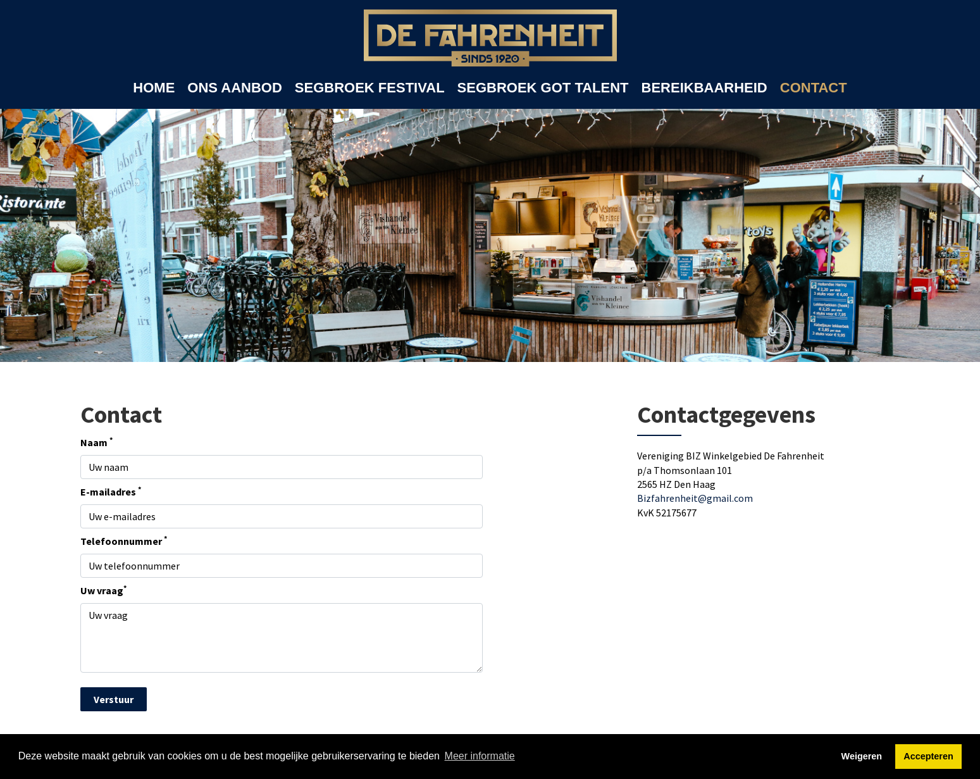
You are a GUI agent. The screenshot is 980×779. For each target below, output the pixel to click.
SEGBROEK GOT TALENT (543, 88)
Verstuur (113, 699)
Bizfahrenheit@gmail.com (695, 498)
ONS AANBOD (234, 88)
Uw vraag (103, 590)
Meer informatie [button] (480, 756)
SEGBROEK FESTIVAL (370, 88)
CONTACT (813, 88)
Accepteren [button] (928, 756)
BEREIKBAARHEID (704, 88)
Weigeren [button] (862, 756)
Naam (96, 442)
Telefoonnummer (123, 540)
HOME (154, 88)
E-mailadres (110, 491)
